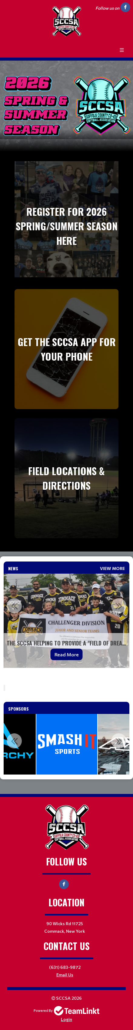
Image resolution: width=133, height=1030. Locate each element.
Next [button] (118, 605)
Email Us (64, 974)
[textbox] (66, 681)
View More (112, 568)
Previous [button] (14, 605)
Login (66, 1019)
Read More (67, 654)
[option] (66, 621)
